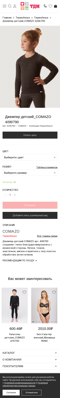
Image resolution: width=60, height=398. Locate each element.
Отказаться (31, 392)
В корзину (30, 205)
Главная (7, 17)
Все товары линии (47, 236)
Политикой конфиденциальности (20, 383)
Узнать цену (30, 135)
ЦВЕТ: (6, 151)
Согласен (11, 392)
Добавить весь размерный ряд (30, 215)
